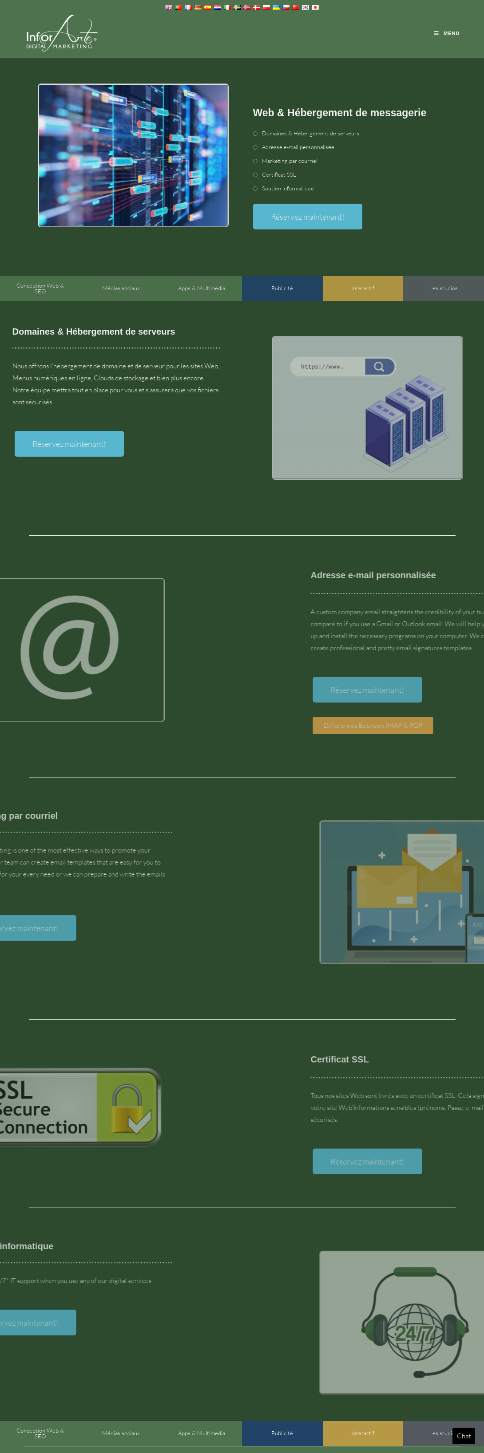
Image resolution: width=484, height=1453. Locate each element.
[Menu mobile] (447, 33)
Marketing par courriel (289, 160)
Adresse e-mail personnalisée (298, 146)
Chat (464, 1436)
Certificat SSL (279, 174)
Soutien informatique (288, 188)
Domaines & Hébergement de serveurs (310, 133)
